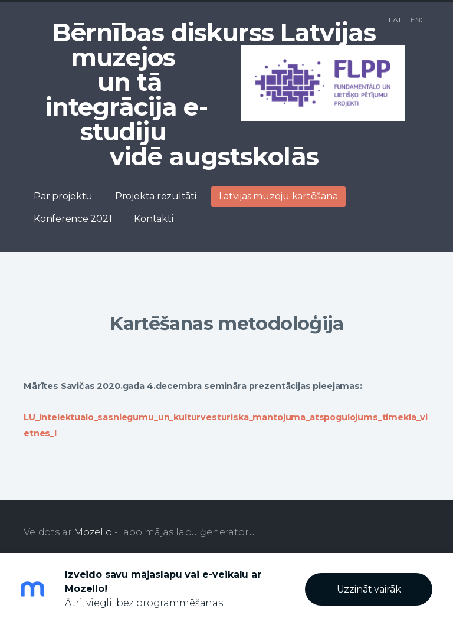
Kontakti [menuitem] (153, 218)
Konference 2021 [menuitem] (72, 218)
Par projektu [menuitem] (63, 196)
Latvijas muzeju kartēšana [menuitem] (278, 196)
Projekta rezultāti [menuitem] (155, 196)
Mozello (93, 532)
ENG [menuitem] (418, 19)
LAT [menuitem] (395, 19)
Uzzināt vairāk (369, 589)
